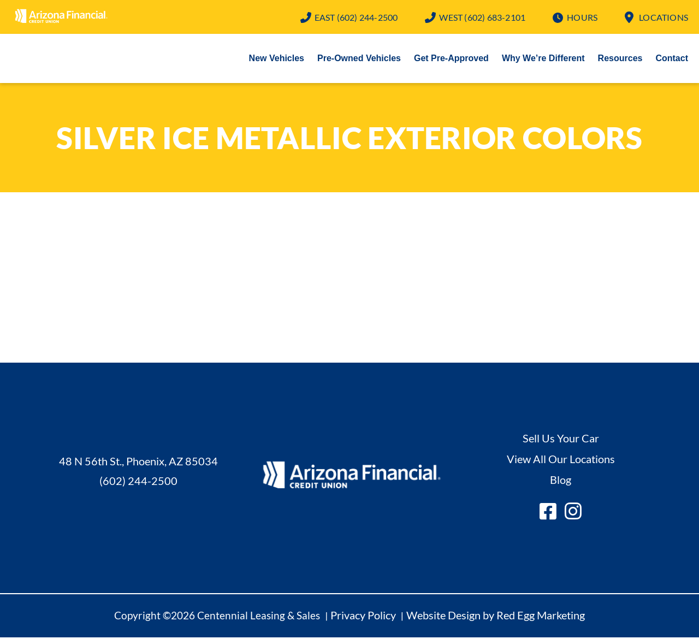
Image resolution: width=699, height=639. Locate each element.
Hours (582, 17)
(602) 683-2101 (482, 17)
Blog (560, 480)
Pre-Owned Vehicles (359, 59)
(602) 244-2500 (356, 17)
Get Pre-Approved (451, 59)
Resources (620, 59)
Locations (663, 17)
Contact (671, 59)
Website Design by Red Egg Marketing (495, 616)
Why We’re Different (543, 59)
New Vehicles (276, 59)
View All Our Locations (561, 459)
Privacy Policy (363, 616)
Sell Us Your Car (561, 439)
